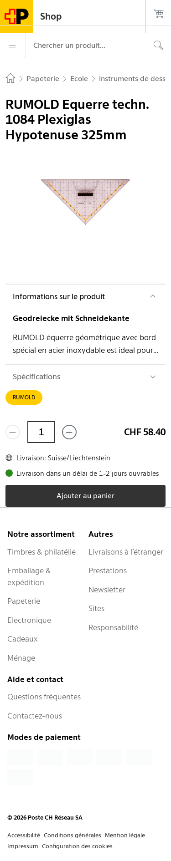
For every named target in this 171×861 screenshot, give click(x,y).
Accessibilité (23, 835)
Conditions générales (72, 835)
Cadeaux (22, 638)
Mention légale (125, 835)
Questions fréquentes (44, 696)
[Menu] (13, 45)
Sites (96, 608)
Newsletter (106, 589)
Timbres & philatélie (41, 551)
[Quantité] (41, 432)
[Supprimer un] (12, 432)
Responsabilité (113, 627)
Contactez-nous (34, 715)
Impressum (22, 846)
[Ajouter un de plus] (69, 432)
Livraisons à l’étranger (125, 551)
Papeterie (23, 601)
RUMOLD (24, 397)
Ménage (21, 657)
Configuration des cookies (77, 846)
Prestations (107, 570)
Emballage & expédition (29, 576)
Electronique (29, 620)
